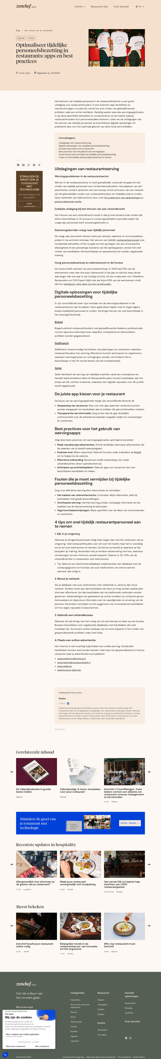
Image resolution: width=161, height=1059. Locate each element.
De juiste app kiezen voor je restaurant (76, 148)
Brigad (59, 322)
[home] (34, 6)
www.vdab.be (64, 666)
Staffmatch (62, 343)
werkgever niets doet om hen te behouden (87, 284)
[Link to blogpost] (36, 791)
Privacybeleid (124, 1057)
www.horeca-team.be (69, 670)
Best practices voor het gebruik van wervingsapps (82, 151)
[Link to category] (19, 797)
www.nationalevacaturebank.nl (73, 662)
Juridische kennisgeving (73, 1057)
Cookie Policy (139, 1057)
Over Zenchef (132, 1021)
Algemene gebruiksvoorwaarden (101, 1057)
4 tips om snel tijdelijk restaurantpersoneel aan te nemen (85, 157)
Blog (18, 30)
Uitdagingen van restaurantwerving (75, 143)
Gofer (58, 368)
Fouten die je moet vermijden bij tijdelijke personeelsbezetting (87, 154)
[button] (80, 6)
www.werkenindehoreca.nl (71, 658)
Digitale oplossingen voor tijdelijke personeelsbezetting (84, 145)
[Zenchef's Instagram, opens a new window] (130, 1038)
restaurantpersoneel (128, 240)
